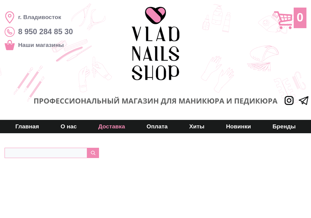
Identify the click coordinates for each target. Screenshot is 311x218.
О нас (68, 126)
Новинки (238, 126)
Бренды (284, 126)
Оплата (157, 126)
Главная (27, 126)
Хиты (196, 126)
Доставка (111, 126)
